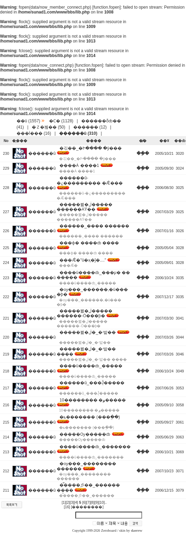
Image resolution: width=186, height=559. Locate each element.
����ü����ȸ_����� (90, 365)
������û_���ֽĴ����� (91, 382)
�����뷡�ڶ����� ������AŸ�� (84, 207)
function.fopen (106, 7)
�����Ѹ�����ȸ (84, 434)
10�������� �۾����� (92, 400)
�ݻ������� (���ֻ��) (89, 417)
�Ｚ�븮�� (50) (48, 127)
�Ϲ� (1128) (61, 121)
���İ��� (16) (34, 133)
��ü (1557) (28, 121)
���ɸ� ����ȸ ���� (89, 242)
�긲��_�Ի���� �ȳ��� (90, 148)
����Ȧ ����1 (79, 165)
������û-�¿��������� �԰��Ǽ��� (90, 180)
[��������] (87, 507)
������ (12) (90, 127)
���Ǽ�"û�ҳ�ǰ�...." (82, 260)
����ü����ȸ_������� (94, 446)
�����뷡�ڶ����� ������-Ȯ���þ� (84, 313)
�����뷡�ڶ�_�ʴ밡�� (87, 332)
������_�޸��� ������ (94, 226)
